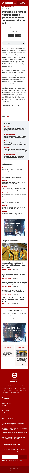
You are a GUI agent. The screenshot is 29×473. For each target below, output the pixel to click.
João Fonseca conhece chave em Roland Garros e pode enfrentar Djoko (16, 150)
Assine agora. (22, 457)
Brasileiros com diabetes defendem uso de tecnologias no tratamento (14, 283)
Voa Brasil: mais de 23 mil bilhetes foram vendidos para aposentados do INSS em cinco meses (21, 361)
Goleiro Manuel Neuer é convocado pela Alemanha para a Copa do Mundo (15, 129)
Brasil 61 (8, 116)
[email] (10, 457)
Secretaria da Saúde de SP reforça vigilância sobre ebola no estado (15, 136)
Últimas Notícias (8, 6)
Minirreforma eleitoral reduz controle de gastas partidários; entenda (13, 208)
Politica (6, 140)
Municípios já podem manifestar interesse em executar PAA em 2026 (15, 143)
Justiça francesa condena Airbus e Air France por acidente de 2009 (13, 201)
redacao (16, 28)
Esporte (6, 126)
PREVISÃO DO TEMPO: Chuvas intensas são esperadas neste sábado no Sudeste (7, 353)
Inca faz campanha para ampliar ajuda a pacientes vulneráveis (14, 156)
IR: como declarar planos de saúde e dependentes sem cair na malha (14, 291)
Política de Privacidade (17, 460)
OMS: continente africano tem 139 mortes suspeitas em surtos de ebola (13, 299)
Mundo (4, 199)
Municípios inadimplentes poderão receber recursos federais (12, 214)
